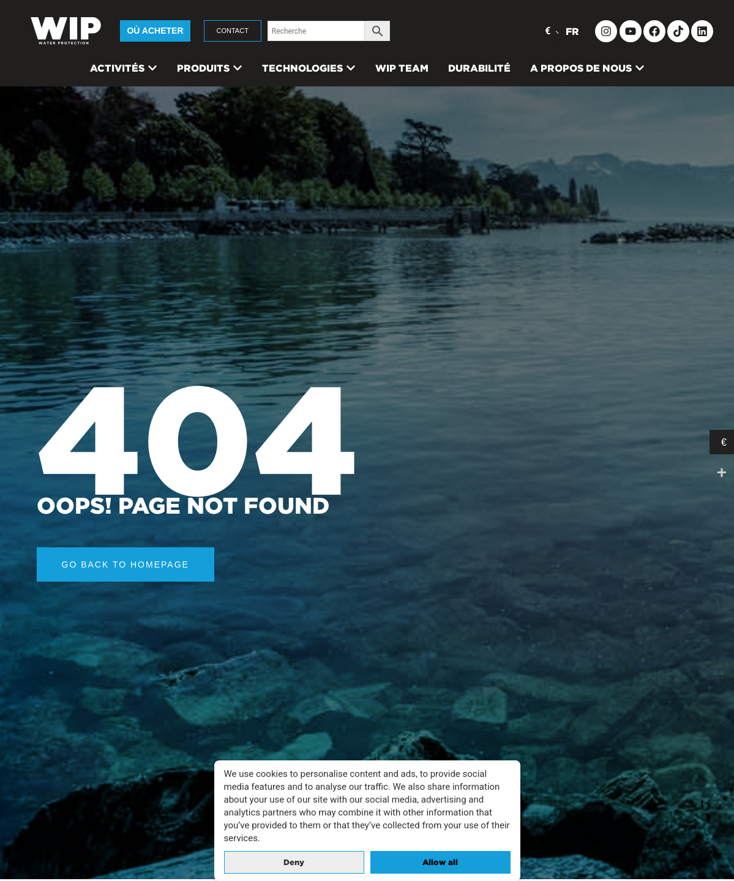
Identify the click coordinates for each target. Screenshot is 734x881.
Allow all (440, 862)
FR (572, 31)
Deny (293, 862)
